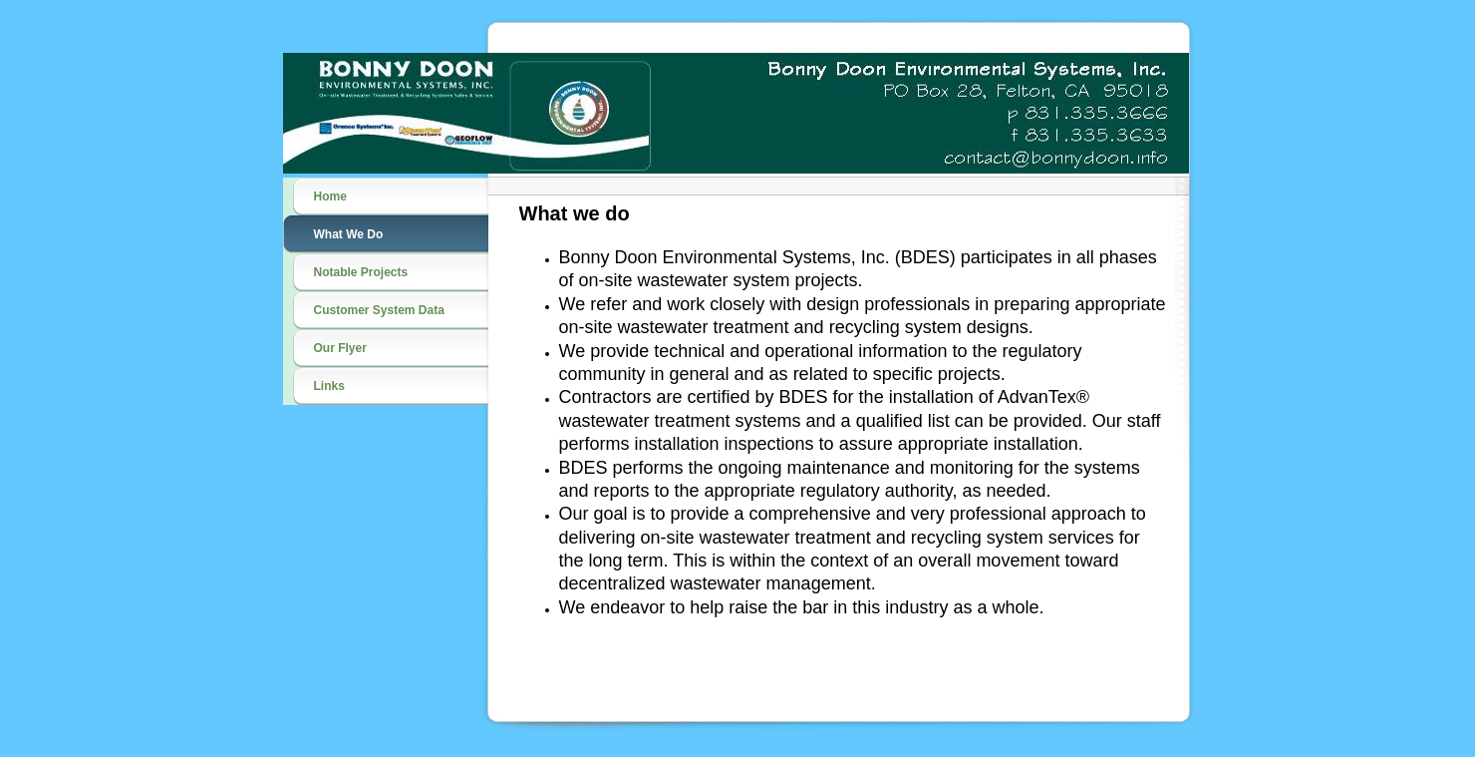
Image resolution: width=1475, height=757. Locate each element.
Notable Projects (361, 272)
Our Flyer (340, 348)
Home (330, 196)
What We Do (349, 234)
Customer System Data (379, 310)
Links (329, 386)
